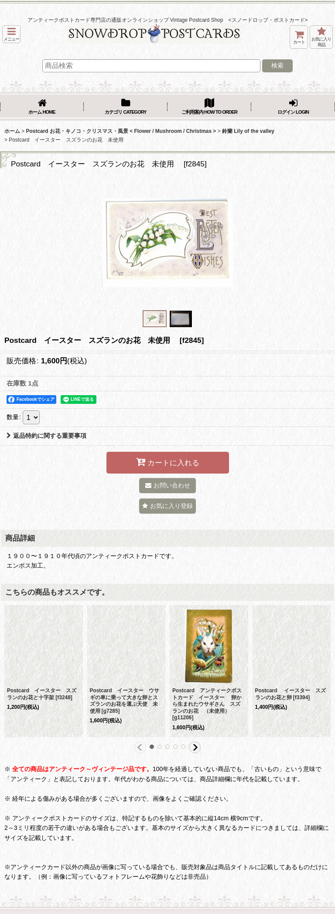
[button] (11, 34)
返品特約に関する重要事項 (46, 435)
